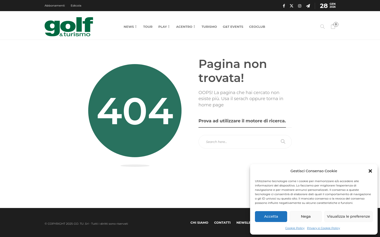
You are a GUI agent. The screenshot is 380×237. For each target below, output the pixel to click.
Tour (148, 27)
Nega (306, 216)
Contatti (222, 222)
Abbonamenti (55, 5)
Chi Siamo (199, 222)
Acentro (184, 27)
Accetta (271, 216)
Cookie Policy (295, 228)
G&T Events (233, 27)
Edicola (76, 5)
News (129, 27)
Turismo (209, 27)
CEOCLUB (257, 27)
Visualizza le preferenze (348, 216)
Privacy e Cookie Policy (323, 228)
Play (162, 27)
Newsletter (248, 222)
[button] (370, 171)
